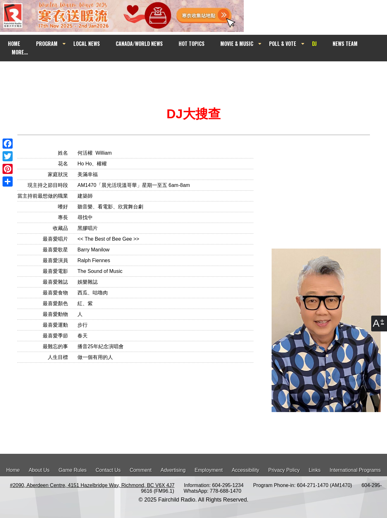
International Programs (355, 470)
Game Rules (72, 470)
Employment (209, 470)
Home (13, 470)
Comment (140, 470)
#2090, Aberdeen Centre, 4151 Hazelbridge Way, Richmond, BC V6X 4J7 (92, 485)
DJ (314, 43)
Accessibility (245, 470)
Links (315, 470)
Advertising (173, 470)
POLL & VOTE (282, 43)
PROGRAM (47, 43)
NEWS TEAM (345, 43)
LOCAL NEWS (86, 43)
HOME (14, 43)
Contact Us (108, 470)
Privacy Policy (284, 470)
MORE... (20, 52)
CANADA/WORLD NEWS (139, 43)
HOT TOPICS (192, 43)
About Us (39, 470)
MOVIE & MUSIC (236, 43)
